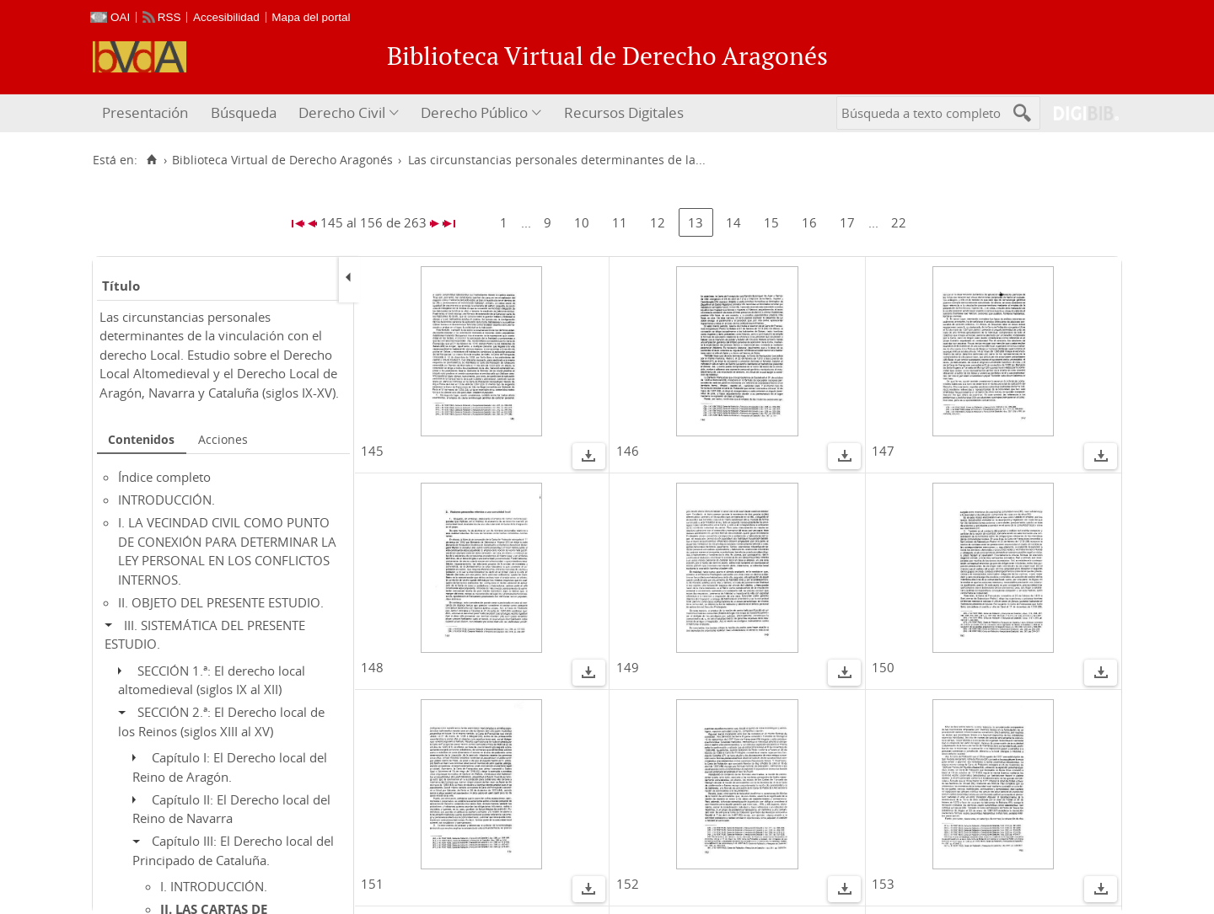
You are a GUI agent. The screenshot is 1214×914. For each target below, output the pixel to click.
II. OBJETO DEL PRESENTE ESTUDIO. (221, 602)
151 (372, 883)
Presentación (145, 112)
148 (372, 667)
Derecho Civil (341, 112)
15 (771, 222)
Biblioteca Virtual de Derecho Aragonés (282, 160)
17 (847, 222)
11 (619, 222)
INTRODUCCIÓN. (166, 499)
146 (627, 450)
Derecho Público (474, 112)
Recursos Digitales (624, 112)
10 (581, 222)
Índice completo (164, 476)
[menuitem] (147, 113)
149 (627, 667)
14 (733, 222)
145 (372, 450)
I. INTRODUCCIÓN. (213, 886)
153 (883, 883)
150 (883, 667)
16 (809, 222)
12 (657, 222)
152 (627, 883)
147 (883, 450)
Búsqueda (244, 112)
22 (898, 222)
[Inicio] (151, 160)
